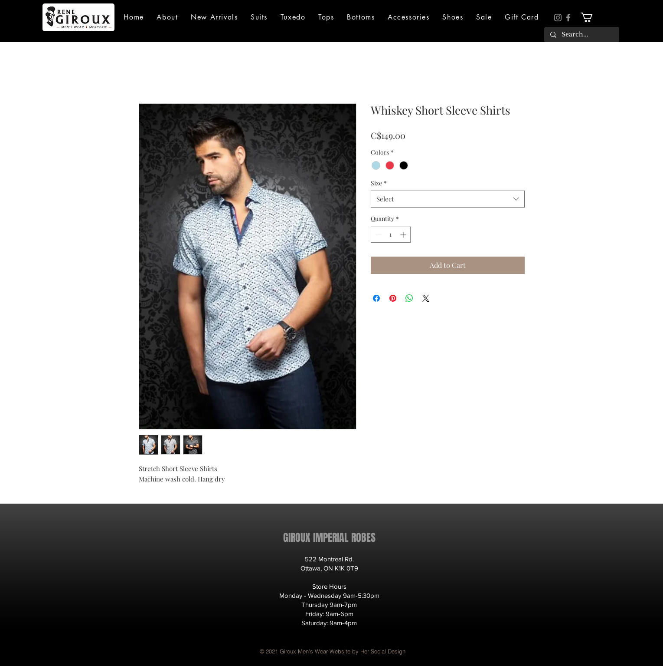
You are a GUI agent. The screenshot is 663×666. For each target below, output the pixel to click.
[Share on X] (426, 298)
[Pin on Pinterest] (393, 298)
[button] (167, 17)
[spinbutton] (390, 234)
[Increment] (403, 234)
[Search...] (581, 35)
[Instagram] (558, 18)
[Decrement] (377, 234)
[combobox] (448, 199)
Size (379, 183)
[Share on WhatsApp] (409, 298)
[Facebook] (568, 18)
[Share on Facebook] (376, 298)
